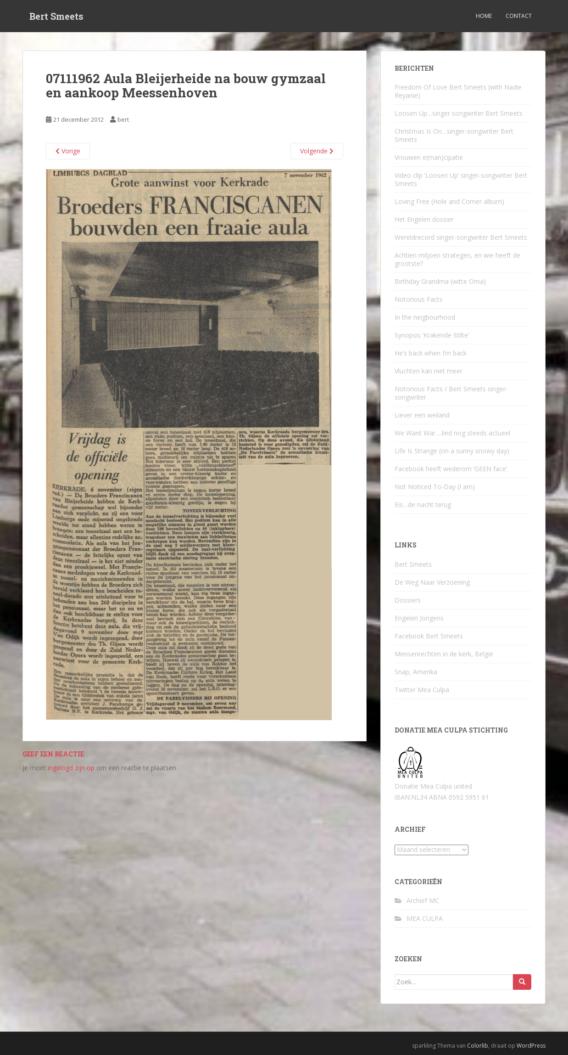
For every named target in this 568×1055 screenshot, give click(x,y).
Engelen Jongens (419, 618)
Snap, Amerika (416, 671)
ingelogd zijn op (71, 767)
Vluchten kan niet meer (428, 371)
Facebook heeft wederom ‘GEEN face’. (451, 468)
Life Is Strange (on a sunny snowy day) (452, 450)
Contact (519, 16)
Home (484, 16)
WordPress (531, 1045)
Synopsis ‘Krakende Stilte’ (432, 335)
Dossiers (408, 600)
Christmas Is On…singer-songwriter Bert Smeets (454, 135)
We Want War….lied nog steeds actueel (452, 433)
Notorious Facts (419, 299)
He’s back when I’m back (431, 353)
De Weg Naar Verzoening (432, 582)
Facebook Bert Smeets (429, 636)
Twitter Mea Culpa (422, 689)
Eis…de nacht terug (423, 504)
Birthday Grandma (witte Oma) (440, 281)
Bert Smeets (56, 16)
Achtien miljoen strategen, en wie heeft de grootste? (457, 259)
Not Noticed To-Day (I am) (435, 486)
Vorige (68, 151)
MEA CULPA (425, 918)
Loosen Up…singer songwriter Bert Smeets (459, 113)
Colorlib (477, 1045)
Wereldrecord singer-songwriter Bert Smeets (461, 237)
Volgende (317, 151)
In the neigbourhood (425, 317)
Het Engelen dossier (424, 219)
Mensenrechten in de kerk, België (444, 653)
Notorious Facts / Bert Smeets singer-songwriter (451, 392)
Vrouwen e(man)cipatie (429, 157)
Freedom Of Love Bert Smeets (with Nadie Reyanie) (458, 91)
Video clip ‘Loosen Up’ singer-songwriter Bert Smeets (461, 179)
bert (123, 119)
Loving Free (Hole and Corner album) (449, 201)
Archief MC (423, 900)
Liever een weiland (422, 415)
